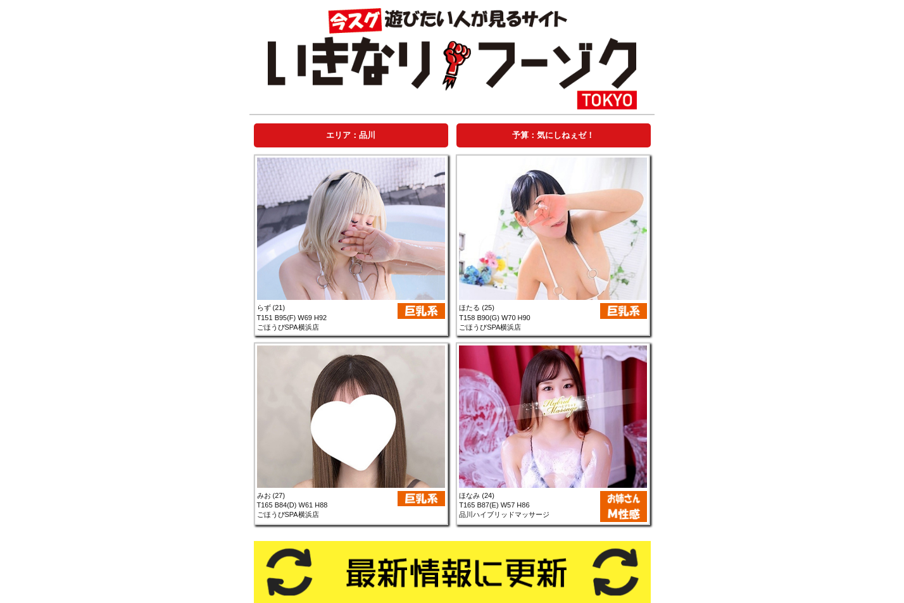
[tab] (350, 135)
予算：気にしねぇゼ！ (553, 135)
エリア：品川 (350, 135)
